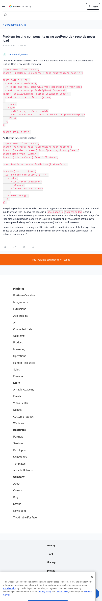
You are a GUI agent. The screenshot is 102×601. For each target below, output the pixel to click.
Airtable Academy (23, 389)
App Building (20, 316)
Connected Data (22, 329)
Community (20, 457)
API (51, 553)
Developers (19, 450)
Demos (17, 410)
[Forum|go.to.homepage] (20, 6)
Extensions (19, 309)
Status (17, 504)
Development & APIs (15, 24)
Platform (18, 288)
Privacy (51, 570)
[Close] (91, 582)
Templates (19, 463)
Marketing (19, 349)
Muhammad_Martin (17, 54)
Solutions (19, 335)
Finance (18, 376)
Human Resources (24, 363)
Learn (16, 383)
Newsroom (19, 511)
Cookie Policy (9, 593)
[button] (4, 6)
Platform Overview (24, 295)
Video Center (20, 403)
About (16, 483)
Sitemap (51, 562)
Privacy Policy (44, 596)
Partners (18, 436)
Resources (19, 430)
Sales (16, 369)
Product (18, 342)
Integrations (20, 302)
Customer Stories (23, 416)
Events (17, 396)
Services (18, 443)
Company (19, 477)
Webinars (18, 423)
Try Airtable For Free (25, 517)
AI (14, 322)
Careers (17, 490)
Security (51, 545)
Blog (16, 497)
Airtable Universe (23, 470)
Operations (19, 356)
